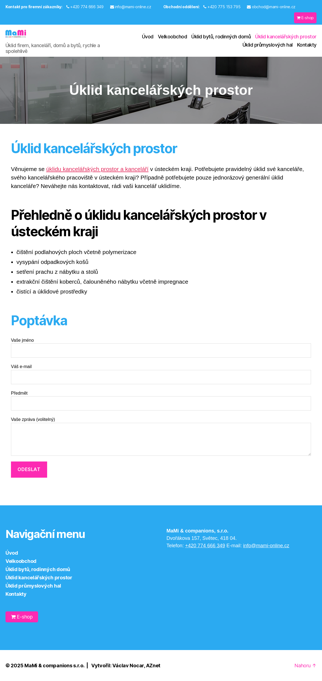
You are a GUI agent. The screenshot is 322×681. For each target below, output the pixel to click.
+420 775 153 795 (221, 6)
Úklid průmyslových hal (268, 45)
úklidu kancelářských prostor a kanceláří (97, 169)
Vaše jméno (161, 348)
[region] (161, 90)
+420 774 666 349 (85, 6)
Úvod (147, 36)
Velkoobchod (172, 36)
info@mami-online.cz (130, 6)
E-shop (305, 17)
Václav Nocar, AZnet (136, 665)
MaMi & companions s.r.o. (54, 665)
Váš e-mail (161, 374)
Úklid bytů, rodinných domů (221, 36)
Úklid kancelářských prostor (286, 36)
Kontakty (307, 45)
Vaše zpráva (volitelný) (161, 436)
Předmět (161, 401)
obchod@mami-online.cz (271, 6)
